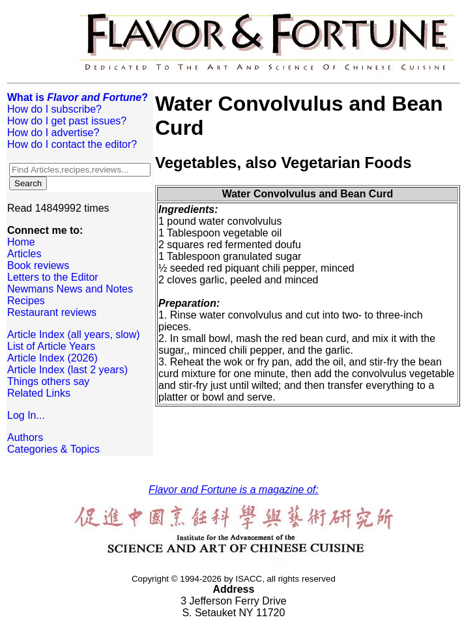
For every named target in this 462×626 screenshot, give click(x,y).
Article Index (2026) (52, 357)
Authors (25, 437)
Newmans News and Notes (70, 288)
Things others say (48, 381)
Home (21, 242)
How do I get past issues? (66, 120)
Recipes (26, 300)
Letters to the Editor (52, 277)
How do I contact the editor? (72, 144)
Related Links (38, 393)
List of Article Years (51, 346)
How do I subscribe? (54, 109)
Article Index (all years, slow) (73, 334)
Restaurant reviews (51, 312)
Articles (24, 253)
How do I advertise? (53, 132)
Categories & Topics (53, 449)
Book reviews (38, 265)
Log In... (26, 415)
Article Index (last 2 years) (67, 369)
